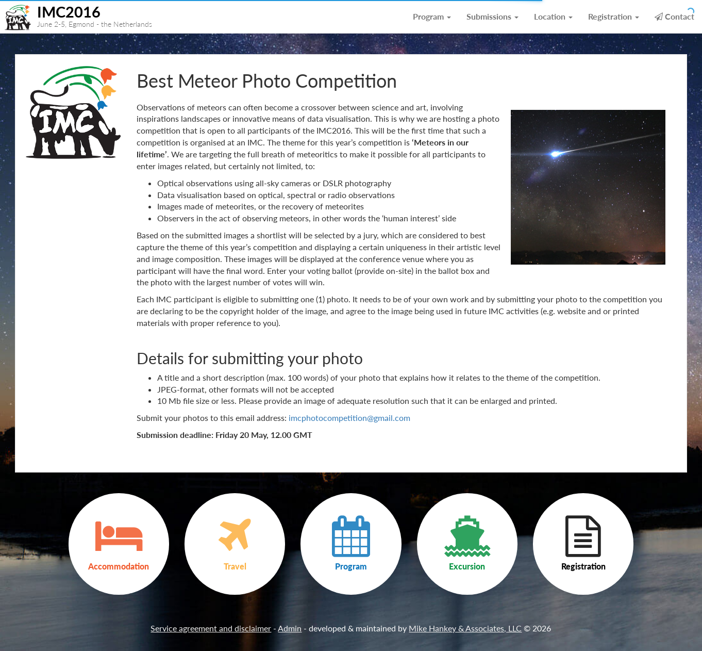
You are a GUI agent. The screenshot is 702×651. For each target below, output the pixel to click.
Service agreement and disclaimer (211, 628)
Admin (290, 628)
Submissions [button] (492, 16)
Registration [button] (613, 16)
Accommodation (119, 543)
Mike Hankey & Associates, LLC (465, 628)
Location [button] (553, 16)
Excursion (467, 543)
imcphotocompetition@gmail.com (349, 417)
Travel (235, 543)
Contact (674, 16)
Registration (583, 543)
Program (351, 543)
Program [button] (432, 16)
